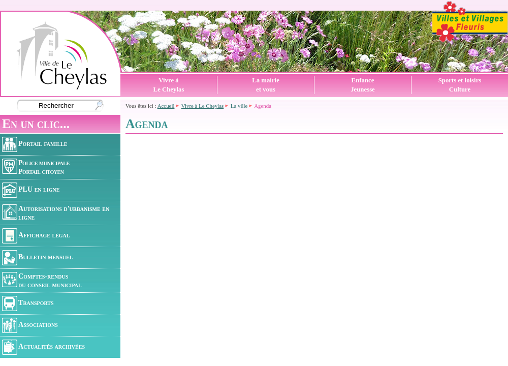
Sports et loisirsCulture (460, 85)
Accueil (166, 106)
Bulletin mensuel (37, 257)
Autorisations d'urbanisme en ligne (55, 212)
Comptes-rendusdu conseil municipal (42, 280)
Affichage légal (36, 235)
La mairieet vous (265, 85)
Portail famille (34, 144)
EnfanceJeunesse (363, 85)
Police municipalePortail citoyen (36, 167)
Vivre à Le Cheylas (202, 106)
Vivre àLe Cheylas (168, 85)
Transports (28, 303)
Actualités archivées (43, 347)
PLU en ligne (30, 190)
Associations (30, 325)
